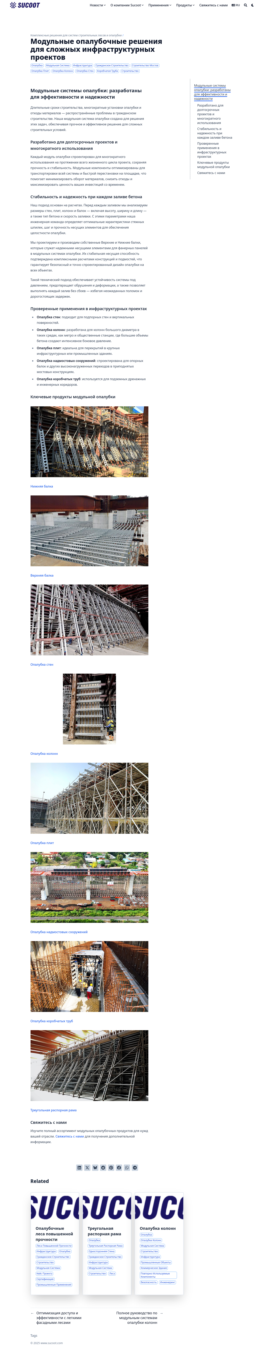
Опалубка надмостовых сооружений (90, 893)
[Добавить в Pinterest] (111, 1168)
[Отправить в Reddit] (103, 1168)
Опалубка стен (90, 626)
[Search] (245, 5)
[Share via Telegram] (135, 1168)
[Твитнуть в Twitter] (87, 1168)
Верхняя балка (90, 536)
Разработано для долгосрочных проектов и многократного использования (210, 114)
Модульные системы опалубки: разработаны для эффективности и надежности (212, 92)
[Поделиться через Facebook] (119, 1168)
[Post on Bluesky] (95, 1168)
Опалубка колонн (90, 715)
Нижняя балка (90, 447)
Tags (34, 1335)
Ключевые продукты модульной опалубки (213, 164)
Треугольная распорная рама (90, 1071)
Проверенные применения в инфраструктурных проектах (212, 150)
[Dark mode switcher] (252, 5)
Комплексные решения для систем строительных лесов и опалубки (76, 35)
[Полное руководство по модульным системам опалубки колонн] (159, 1244)
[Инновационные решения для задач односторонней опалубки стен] (107, 1244)
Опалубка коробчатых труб (90, 982)
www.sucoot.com (51, 1343)
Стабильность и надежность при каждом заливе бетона (214, 133)
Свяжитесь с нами (211, 173)
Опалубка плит (90, 804)
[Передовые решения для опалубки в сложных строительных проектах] (55, 1244)
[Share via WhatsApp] (127, 1168)
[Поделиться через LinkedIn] (79, 1168)
